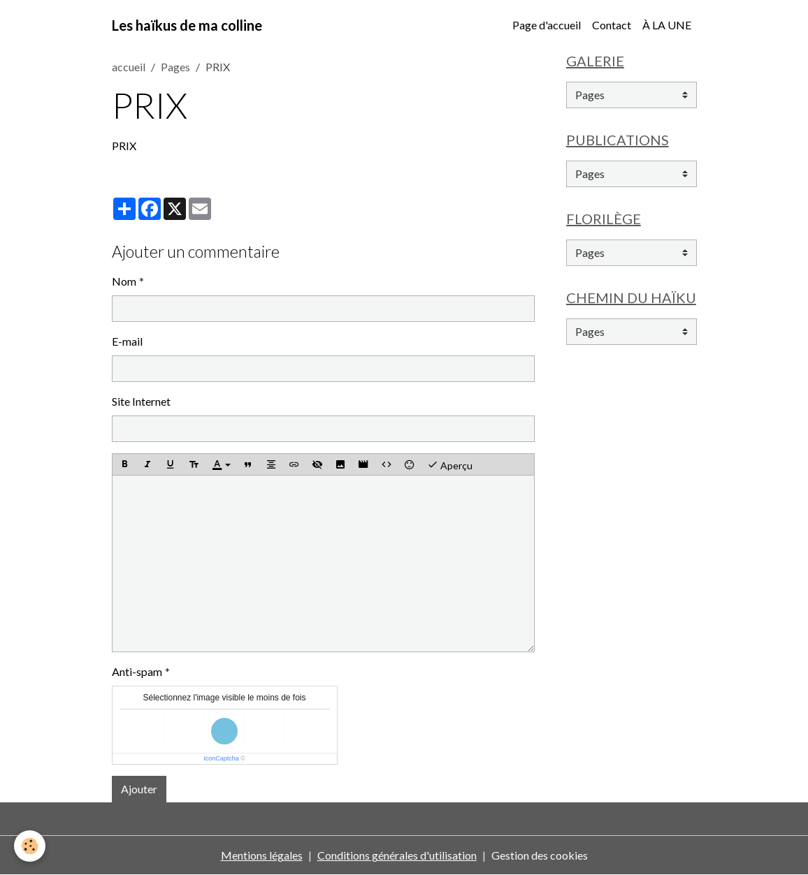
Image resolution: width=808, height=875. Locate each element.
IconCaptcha (221, 758)
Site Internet (141, 401)
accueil (128, 66)
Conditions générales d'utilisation (397, 855)
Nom (124, 281)
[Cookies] (29, 846)
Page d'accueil (546, 24)
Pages (175, 66)
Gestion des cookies (539, 855)
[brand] (187, 25)
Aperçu (449, 464)
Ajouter (139, 788)
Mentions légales (262, 855)
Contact (611, 24)
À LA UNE (666, 24)
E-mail (127, 341)
